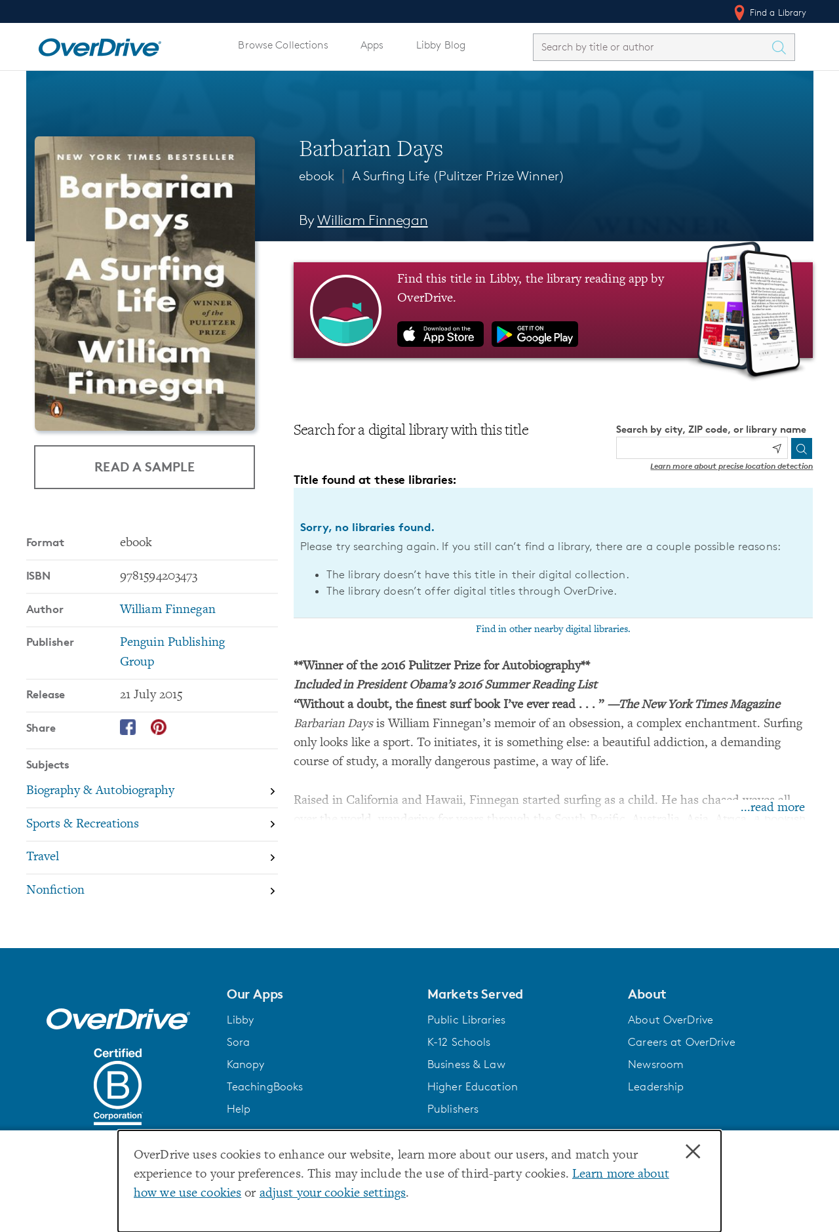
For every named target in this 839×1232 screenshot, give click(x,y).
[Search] (801, 448)
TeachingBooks (265, 1086)
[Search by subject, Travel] (152, 858)
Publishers (452, 1108)
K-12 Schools (458, 1041)
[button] (319, 994)
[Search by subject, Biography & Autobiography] (152, 791)
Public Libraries (466, 1019)
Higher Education (472, 1086)
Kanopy (246, 1064)
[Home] (99, 44)
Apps (372, 45)
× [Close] (692, 1152)
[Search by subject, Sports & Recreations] (152, 825)
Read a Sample (144, 466)
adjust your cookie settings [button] (333, 1193)
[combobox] (652, 47)
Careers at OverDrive (681, 1041)
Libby (240, 1019)
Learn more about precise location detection (731, 466)
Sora (238, 1041)
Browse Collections (283, 45)
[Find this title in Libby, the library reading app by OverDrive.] (553, 310)
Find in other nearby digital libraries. (553, 629)
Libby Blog (440, 45)
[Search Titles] (782, 47)
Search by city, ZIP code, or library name (711, 429)
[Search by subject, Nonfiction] (152, 891)
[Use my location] (776, 448)
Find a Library (769, 12)
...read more (773, 808)
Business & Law (466, 1064)
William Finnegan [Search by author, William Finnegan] (372, 220)
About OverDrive (670, 1019)
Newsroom (656, 1064)
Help (239, 1108)
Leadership (656, 1086)
